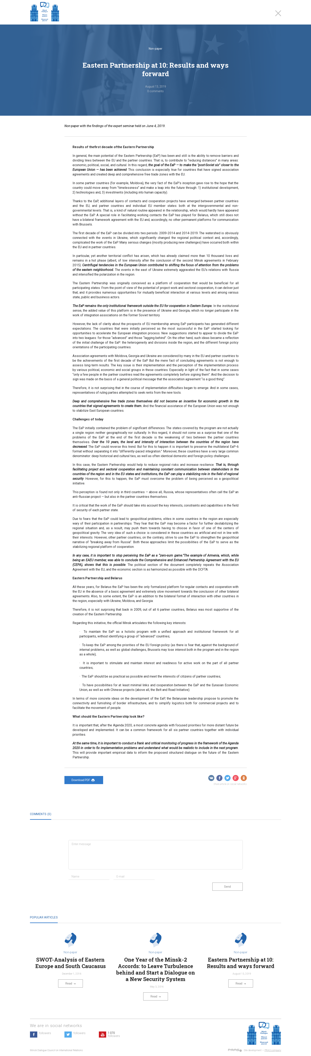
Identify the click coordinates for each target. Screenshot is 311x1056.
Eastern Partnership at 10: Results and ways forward (240, 962)
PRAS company (273, 1050)
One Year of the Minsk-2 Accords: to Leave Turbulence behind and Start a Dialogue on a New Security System (155, 969)
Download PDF (84, 780)
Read (70, 983)
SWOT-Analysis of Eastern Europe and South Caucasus (70, 962)
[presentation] (99, 891)
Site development (253, 1050)
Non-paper (155, 48)
